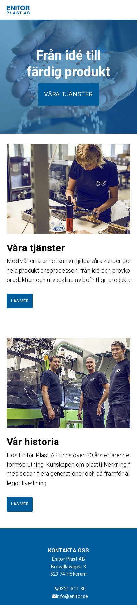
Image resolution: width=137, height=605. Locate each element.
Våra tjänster (68, 94)
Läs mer (20, 300)
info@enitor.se (72, 596)
